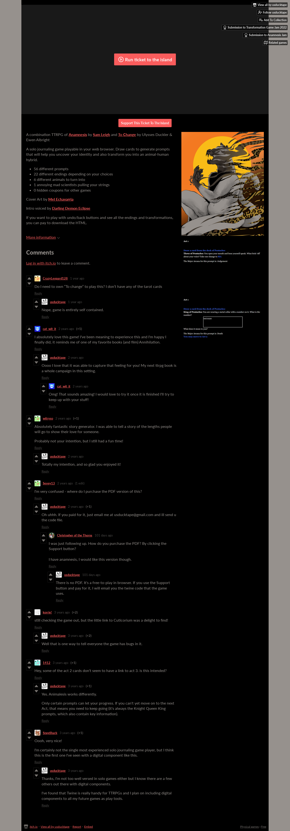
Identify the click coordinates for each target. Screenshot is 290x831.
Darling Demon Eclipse (71, 208)
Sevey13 (49, 483)
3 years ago (62, 612)
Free (263, 826)
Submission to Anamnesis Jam (265, 35)
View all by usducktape (55, 826)
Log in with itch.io (41, 263)
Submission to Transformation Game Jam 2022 (255, 27)
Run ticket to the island (145, 59)
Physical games (249, 826)
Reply (38, 293)
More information (43, 237)
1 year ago (77, 278)
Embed (88, 826)
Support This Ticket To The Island (145, 123)
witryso (48, 418)
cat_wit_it (49, 329)
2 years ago (66, 329)
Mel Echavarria (60, 199)
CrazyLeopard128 (55, 278)
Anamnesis (78, 134)
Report (76, 826)
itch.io (34, 826)
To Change (127, 134)
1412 (46, 663)
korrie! (47, 612)
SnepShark (50, 733)
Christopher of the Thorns (74, 535)
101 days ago (104, 535)
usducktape (58, 302)
